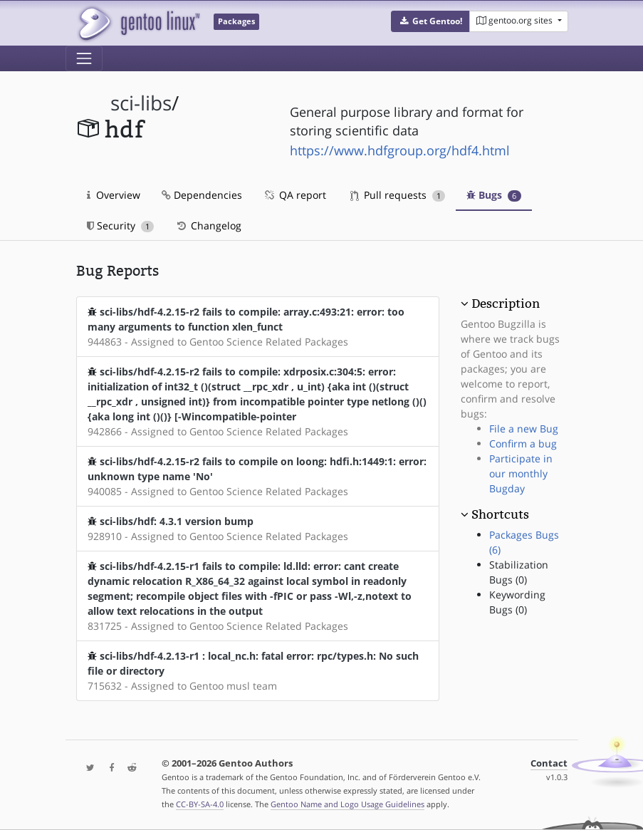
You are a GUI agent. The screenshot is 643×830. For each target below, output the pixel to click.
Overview (113, 195)
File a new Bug (523, 428)
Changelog (208, 225)
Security (121, 225)
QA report (294, 195)
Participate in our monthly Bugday (521, 473)
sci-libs (141, 103)
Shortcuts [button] (500, 514)
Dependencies (202, 195)
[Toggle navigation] (84, 58)
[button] (430, 21)
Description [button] (505, 303)
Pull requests (398, 195)
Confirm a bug (523, 443)
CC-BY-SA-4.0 (200, 804)
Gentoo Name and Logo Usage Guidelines (347, 804)
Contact (549, 763)
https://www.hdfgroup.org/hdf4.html (400, 150)
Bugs (493, 195)
